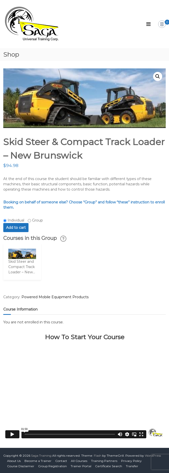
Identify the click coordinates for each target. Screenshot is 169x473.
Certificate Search (108, 466)
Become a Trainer (37, 461)
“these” (123, 202)
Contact (61, 461)
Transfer (132, 466)
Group (37, 220)
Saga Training (41, 455)
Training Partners (104, 461)
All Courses (79, 461)
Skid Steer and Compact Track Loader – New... (21, 266)
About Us (14, 461)
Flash (97, 455)
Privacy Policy (131, 461)
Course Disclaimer (20, 466)
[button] (157, 76)
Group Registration (52, 466)
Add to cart (16, 227)
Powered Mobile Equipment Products (55, 297)
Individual (16, 220)
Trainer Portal (81, 466)
